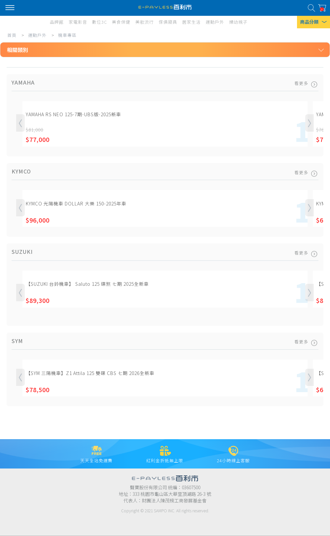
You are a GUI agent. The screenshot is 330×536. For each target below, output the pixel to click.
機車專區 (67, 35)
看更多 (305, 83)
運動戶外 (37, 35)
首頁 (11, 35)
